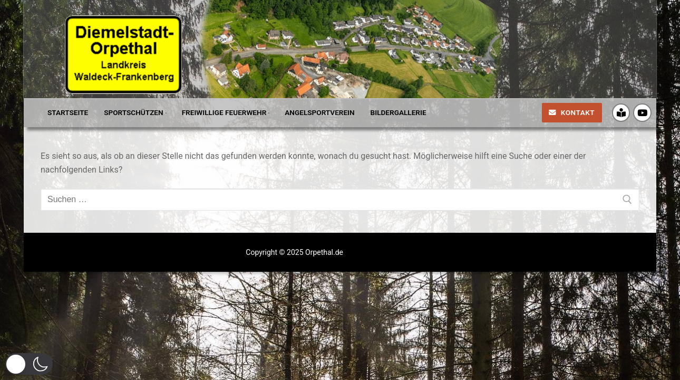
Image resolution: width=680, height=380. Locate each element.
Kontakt (572, 112)
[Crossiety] (621, 112)
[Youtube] (642, 112)
